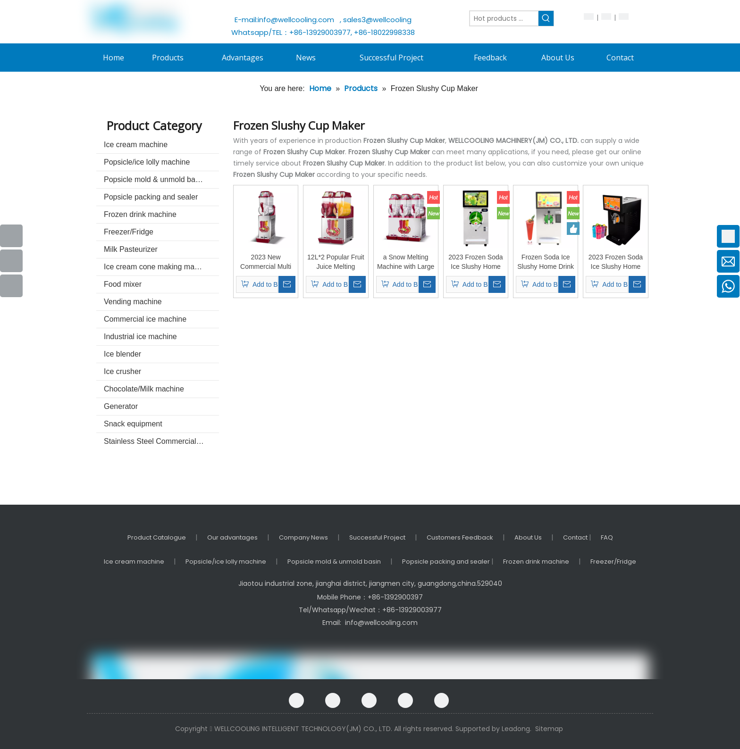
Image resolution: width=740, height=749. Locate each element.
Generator (121, 406)
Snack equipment (133, 424)
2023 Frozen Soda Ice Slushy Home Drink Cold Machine (476, 262)
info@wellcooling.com (298, 20)
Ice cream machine (136, 145)
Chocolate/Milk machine (144, 389)
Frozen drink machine (140, 214)
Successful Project (377, 537)
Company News (303, 537)
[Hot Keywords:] (546, 18)
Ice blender (122, 354)
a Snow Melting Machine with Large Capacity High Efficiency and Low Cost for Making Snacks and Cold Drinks (405, 262)
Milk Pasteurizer (131, 249)
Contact (576, 537)
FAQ (607, 537)
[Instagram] (441, 700)
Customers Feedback (460, 537)
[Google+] (332, 700)
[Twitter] (405, 700)
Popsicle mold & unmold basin (154, 179)
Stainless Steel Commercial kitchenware (161, 441)
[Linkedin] (369, 700)
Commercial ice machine (145, 319)
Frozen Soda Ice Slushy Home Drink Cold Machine (545, 262)
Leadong (516, 728)
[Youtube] (11, 261)
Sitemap (549, 728)
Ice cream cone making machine (158, 267)
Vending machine (133, 302)
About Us (528, 537)
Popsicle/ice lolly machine (147, 162)
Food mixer (123, 284)
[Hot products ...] (504, 18)
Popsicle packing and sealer (151, 197)
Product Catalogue (156, 537)
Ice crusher (122, 371)
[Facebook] (296, 700)
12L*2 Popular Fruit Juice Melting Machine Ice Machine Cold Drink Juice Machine (335, 262)
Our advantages (232, 537)
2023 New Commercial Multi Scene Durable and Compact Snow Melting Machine (265, 262)
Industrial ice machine (140, 337)
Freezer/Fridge (128, 232)
